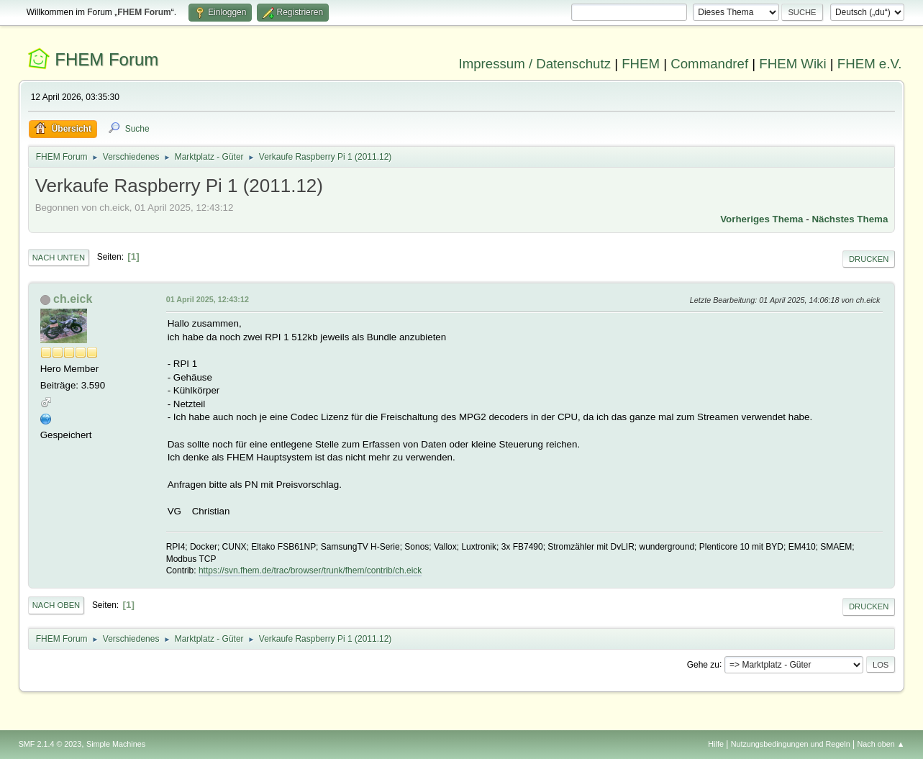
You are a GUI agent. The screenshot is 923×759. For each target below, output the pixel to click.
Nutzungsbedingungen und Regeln (790, 744)
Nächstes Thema (849, 219)
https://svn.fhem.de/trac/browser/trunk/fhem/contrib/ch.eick (310, 570)
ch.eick (72, 299)
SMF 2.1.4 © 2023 (50, 744)
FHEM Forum (106, 59)
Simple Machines (115, 744)
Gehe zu (703, 664)
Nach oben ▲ (881, 744)
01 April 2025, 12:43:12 (207, 299)
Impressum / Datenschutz (534, 63)
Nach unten (58, 257)
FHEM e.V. (869, 63)
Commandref (709, 63)
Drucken (868, 259)
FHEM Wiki (792, 63)
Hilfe (716, 744)
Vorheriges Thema (761, 219)
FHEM (641, 63)
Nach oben (56, 605)
